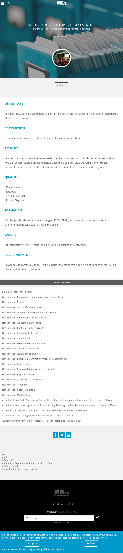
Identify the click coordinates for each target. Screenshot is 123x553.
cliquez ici (60, 549)
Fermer (122, 532)
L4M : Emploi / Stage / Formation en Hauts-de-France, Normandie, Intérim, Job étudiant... (61, 3)
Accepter (32, 543)
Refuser (91, 543)
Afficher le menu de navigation (2, 3)
